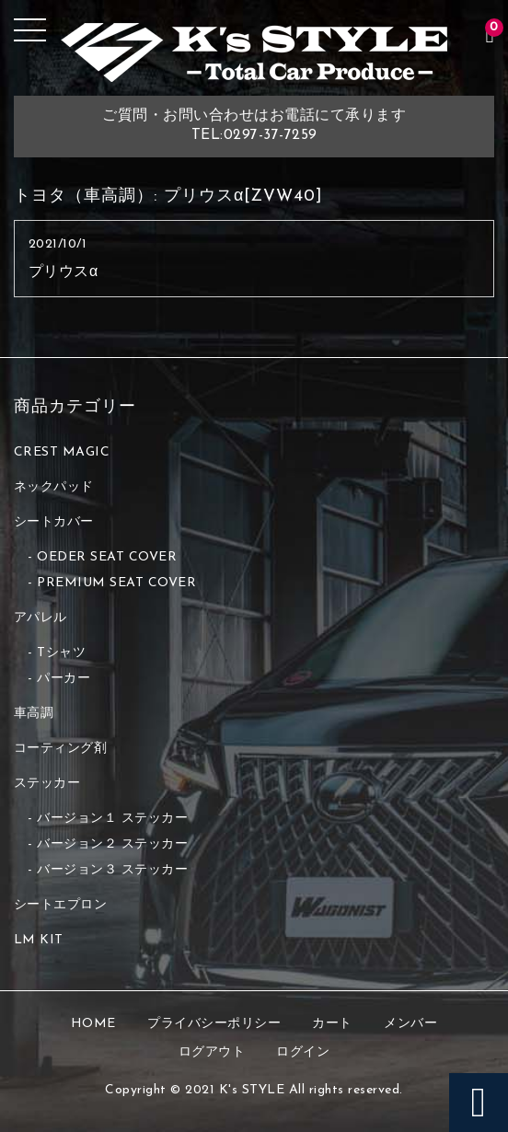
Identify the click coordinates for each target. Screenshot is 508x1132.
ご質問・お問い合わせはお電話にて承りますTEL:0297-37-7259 (254, 126)
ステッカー (47, 784)
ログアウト (212, 1052)
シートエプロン (61, 905)
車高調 (34, 714)
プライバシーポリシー (214, 1024)
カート (332, 1024)
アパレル (40, 618)
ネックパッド (54, 487)
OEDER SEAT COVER (107, 557)
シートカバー (54, 522)
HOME (93, 1024)
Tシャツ (61, 653)
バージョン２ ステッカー (112, 844)
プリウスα (63, 272)
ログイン (302, 1052)
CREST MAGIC (62, 452)
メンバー (410, 1024)
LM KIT (39, 940)
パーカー (63, 679)
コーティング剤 (61, 749)
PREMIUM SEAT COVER (116, 583)
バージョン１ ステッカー (112, 819)
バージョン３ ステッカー (112, 870)
